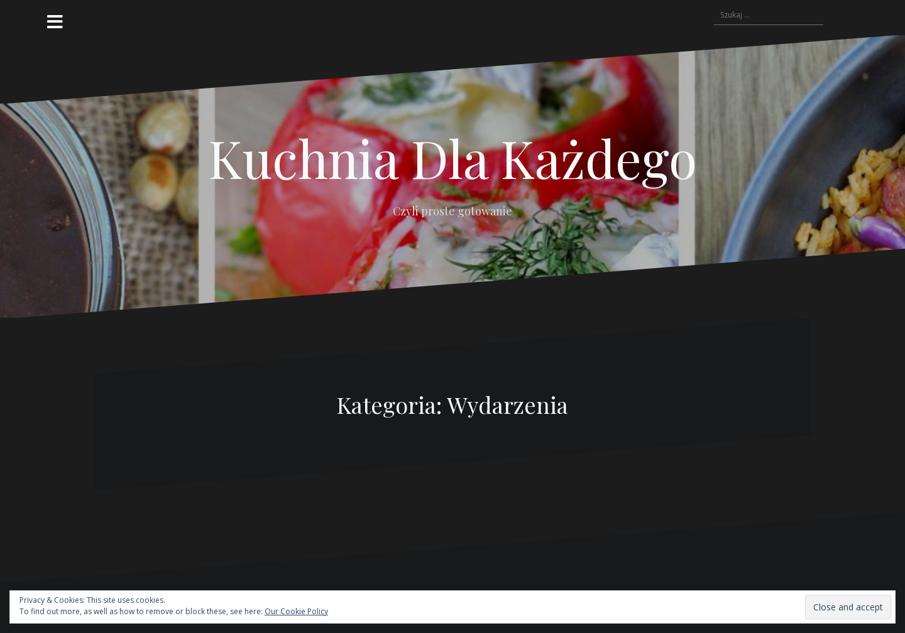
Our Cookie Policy (296, 611)
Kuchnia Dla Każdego (453, 157)
